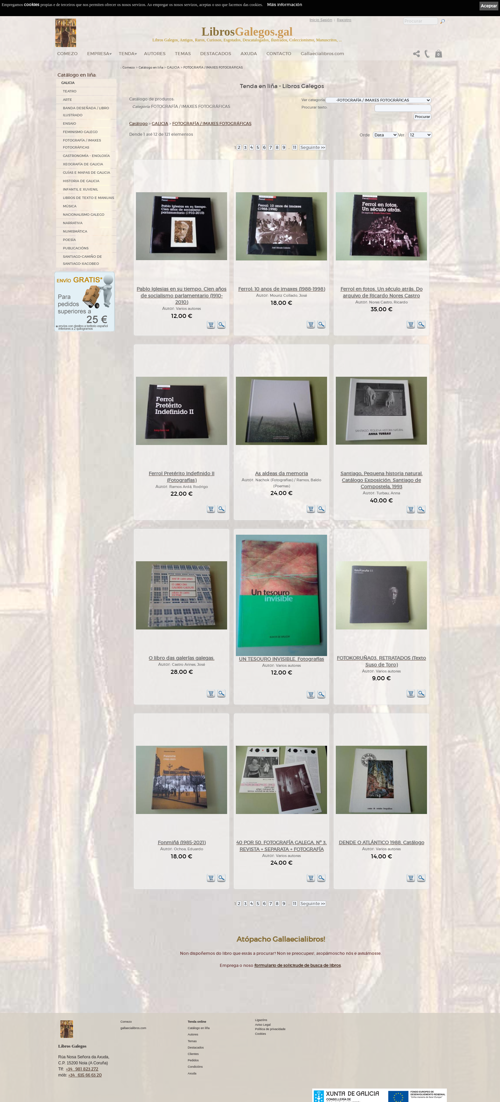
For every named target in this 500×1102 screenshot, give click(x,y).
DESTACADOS (215, 53)
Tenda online (197, 1021)
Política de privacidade (270, 1029)
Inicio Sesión (321, 19)
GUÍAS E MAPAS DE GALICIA (86, 172)
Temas (183, 53)
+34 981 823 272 (82, 1068)
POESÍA (69, 240)
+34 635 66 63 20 (85, 1074)
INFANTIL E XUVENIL (80, 189)
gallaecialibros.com (133, 1028)
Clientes (193, 1054)
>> (312, 147)
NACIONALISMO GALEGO (83, 214)
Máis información (284, 4)
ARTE (67, 99)
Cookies (260, 1033)
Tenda (127, 53)
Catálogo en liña (151, 67)
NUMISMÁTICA (75, 231)
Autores (155, 53)
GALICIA (67, 83)
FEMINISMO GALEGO (80, 132)
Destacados (196, 1047)
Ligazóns (261, 1020)
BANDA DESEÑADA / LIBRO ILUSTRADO (86, 111)
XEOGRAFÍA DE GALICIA (83, 164)
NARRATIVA (72, 223)
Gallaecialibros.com (322, 53)
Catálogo (138, 123)
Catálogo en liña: (77, 75)
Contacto (278, 53)
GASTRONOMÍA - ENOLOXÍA (86, 156)
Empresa (98, 53)
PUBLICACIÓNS (75, 248)
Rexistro (344, 19)
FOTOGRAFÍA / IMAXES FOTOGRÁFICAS (82, 144)
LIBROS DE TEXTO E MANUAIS (88, 198)
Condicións (195, 1066)
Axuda (249, 53)
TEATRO (69, 91)
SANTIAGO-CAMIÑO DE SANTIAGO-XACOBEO (82, 260)
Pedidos (193, 1060)
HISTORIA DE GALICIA (81, 181)
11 (294, 147)
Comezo (67, 53)
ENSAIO (69, 123)
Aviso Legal (263, 1024)
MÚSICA (69, 206)
